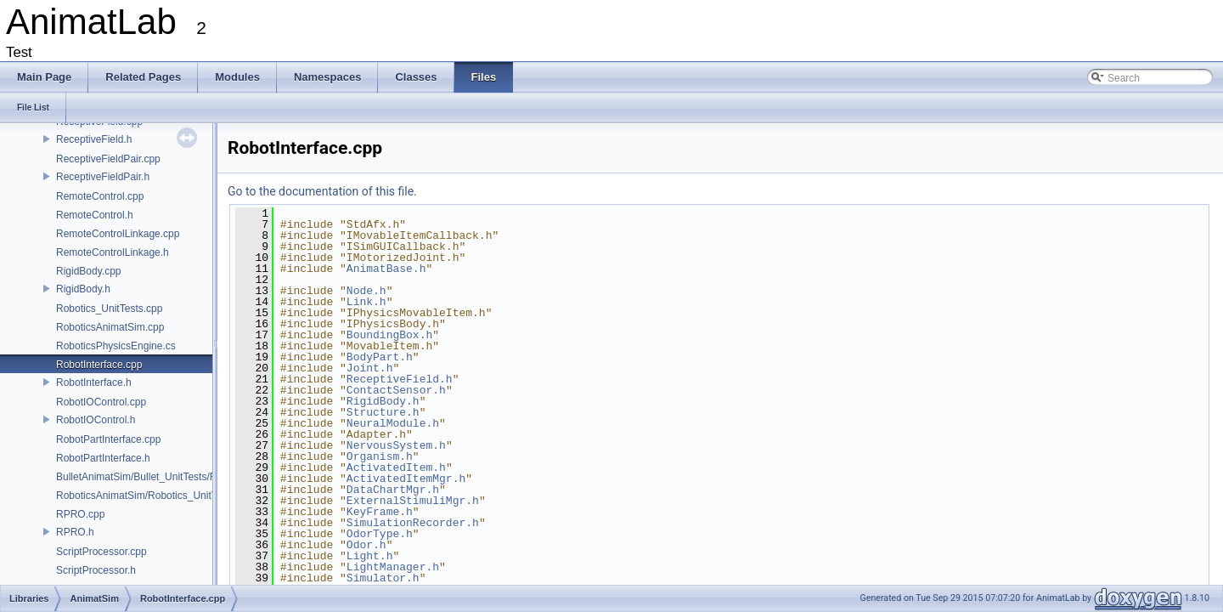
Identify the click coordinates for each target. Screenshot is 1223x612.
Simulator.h (383, 578)
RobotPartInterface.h (103, 458)
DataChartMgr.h (393, 489)
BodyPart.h (380, 357)
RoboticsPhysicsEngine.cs (116, 346)
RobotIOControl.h (95, 420)
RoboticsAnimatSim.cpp (110, 327)
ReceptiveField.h (94, 139)
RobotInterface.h (94, 382)
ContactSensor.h (396, 390)
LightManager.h (393, 567)
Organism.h (380, 456)
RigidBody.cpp (88, 271)
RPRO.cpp (80, 514)
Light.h (370, 556)
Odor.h (366, 544)
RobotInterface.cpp (99, 365)
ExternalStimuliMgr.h (413, 500)
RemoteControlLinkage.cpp (117, 234)
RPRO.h (75, 532)
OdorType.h (380, 533)
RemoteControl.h (94, 215)
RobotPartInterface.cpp (108, 439)
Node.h (366, 290)
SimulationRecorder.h (413, 522)
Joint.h (370, 368)
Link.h (366, 301)
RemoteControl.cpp (100, 196)
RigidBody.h (83, 289)
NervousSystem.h (396, 445)
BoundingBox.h (389, 335)
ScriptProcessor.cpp (101, 552)
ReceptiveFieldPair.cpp (108, 159)
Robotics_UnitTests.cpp (109, 308)
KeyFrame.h (380, 511)
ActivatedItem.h (396, 467)
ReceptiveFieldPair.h (102, 177)
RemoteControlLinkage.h (112, 252)
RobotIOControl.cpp (101, 402)
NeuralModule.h (393, 423)
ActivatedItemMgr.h (406, 478)
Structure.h (383, 412)
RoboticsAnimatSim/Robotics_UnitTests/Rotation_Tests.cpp (190, 496)
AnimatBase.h (386, 268)
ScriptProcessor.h (96, 570)
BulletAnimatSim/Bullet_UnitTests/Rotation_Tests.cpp (176, 477)
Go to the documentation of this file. (322, 191)
